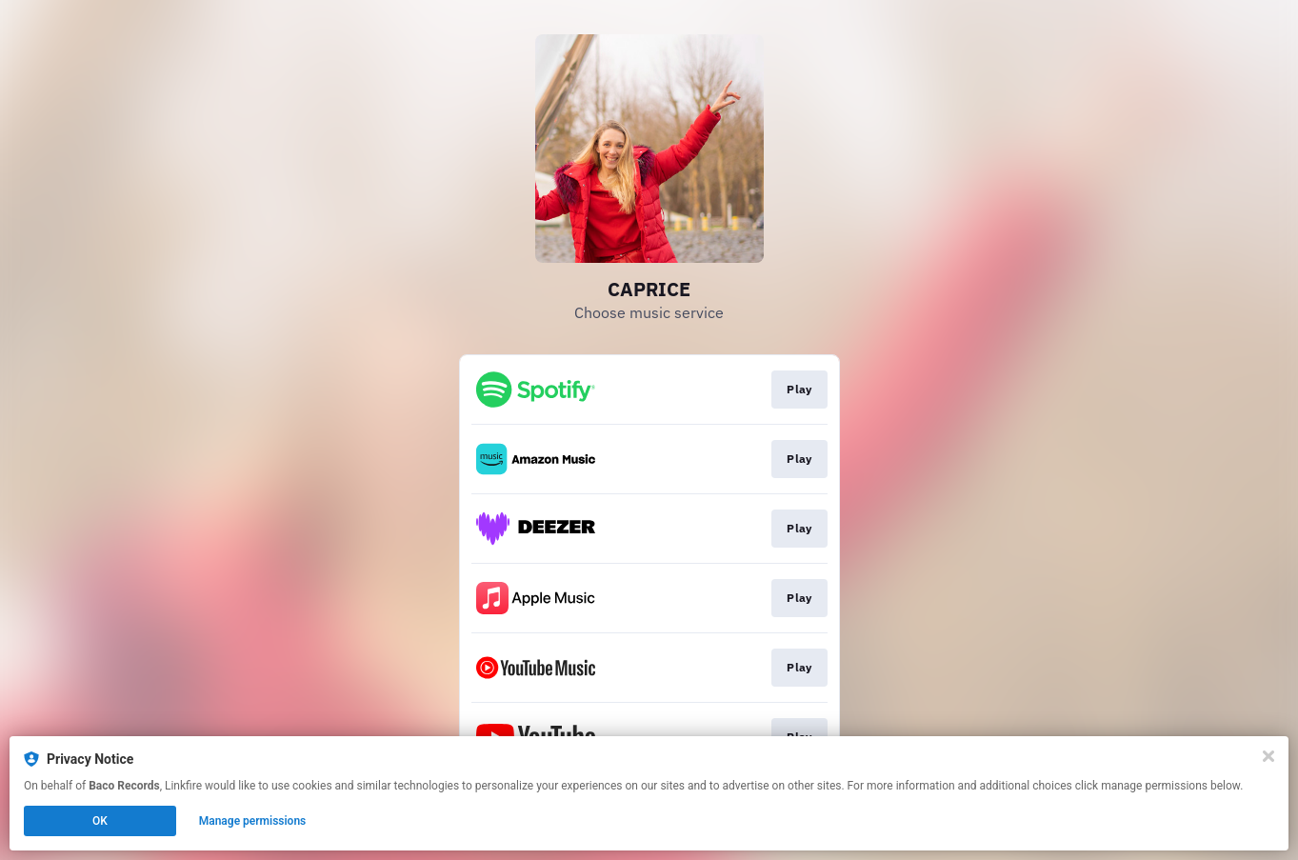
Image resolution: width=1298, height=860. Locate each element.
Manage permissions (253, 821)
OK (100, 821)
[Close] (1268, 756)
